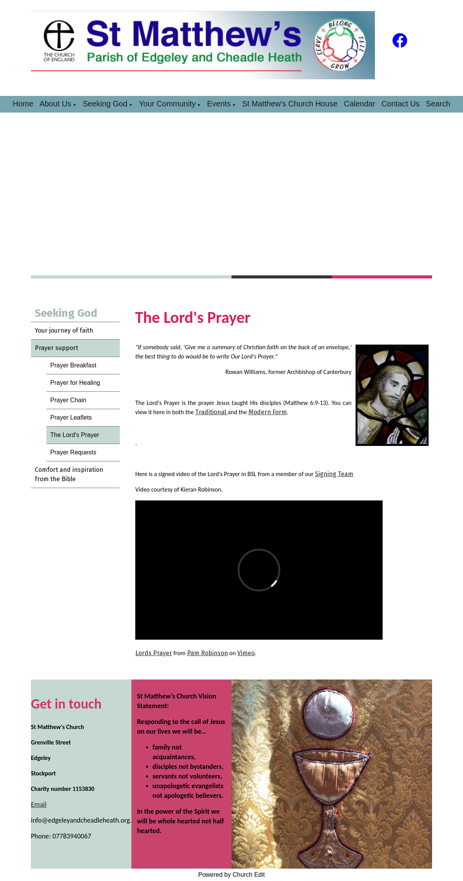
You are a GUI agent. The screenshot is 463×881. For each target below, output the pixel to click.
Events (219, 103)
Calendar (359, 103)
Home (23, 103)
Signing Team (334, 474)
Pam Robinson (207, 653)
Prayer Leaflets (71, 417)
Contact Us (400, 103)
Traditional (211, 412)
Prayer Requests (73, 452)
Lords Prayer (153, 653)
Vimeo (245, 653)
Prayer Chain (68, 400)
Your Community (167, 103)
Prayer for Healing (75, 382)
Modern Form (267, 412)
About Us (55, 103)
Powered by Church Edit (231, 874)
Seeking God (105, 103)
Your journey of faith (64, 330)
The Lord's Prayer (74, 435)
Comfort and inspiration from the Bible (69, 474)
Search (438, 103)
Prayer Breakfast (73, 365)
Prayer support (56, 348)
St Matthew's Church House (289, 103)
